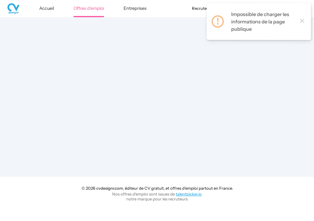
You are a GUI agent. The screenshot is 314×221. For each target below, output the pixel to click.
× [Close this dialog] (302, 24)
